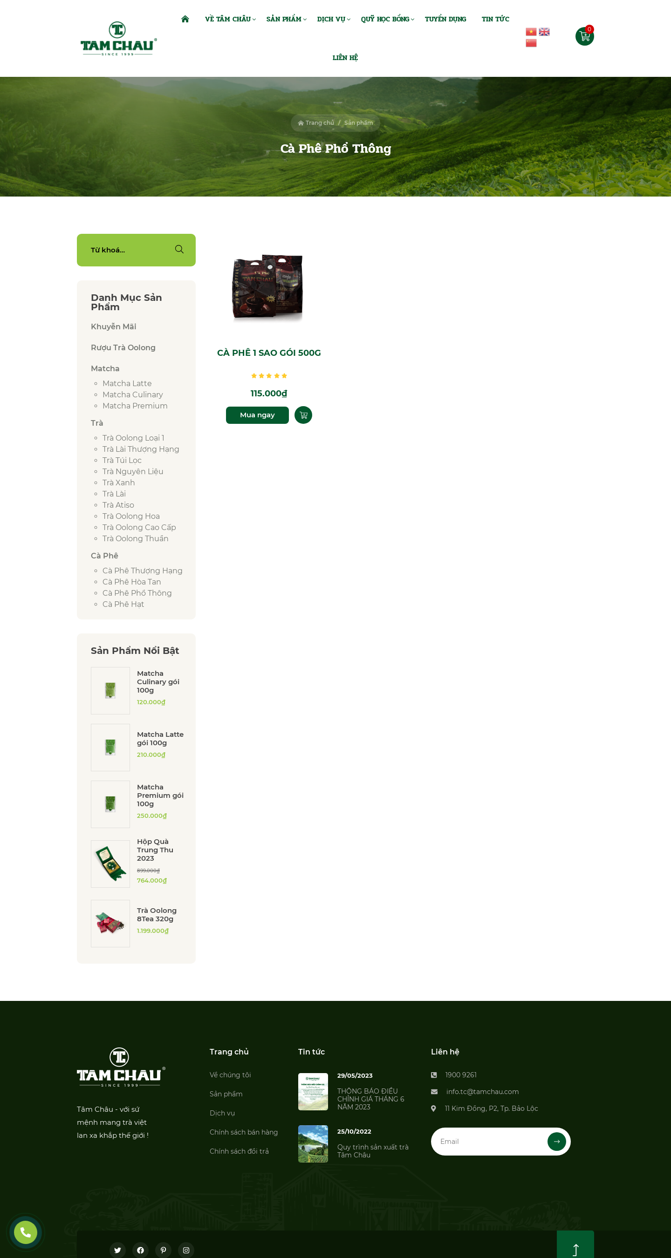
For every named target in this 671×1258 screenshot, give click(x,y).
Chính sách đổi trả (239, 1151)
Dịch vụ (222, 1113)
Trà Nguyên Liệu (133, 471)
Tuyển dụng (445, 19)
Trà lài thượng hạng (141, 449)
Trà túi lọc (122, 460)
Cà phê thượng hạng (143, 570)
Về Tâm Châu (228, 19)
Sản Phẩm (284, 19)
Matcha (105, 368)
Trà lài (114, 494)
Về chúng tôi (230, 1075)
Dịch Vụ (331, 19)
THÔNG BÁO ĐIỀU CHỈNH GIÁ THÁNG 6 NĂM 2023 (370, 1099)
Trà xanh (119, 482)
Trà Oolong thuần (136, 538)
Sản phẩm (226, 1094)
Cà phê (104, 555)
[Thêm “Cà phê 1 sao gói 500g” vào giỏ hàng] (303, 415)
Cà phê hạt (123, 604)
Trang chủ (316, 122)
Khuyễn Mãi (114, 326)
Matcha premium (135, 405)
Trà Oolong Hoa (131, 516)
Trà (97, 423)
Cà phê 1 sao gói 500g (269, 353)
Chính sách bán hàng (244, 1132)
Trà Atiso (118, 505)
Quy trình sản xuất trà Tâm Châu (373, 1151)
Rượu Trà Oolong (123, 347)
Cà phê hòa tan (132, 582)
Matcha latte (127, 383)
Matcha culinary (133, 394)
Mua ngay (257, 414)
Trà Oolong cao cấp (139, 527)
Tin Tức (495, 19)
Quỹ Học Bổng (385, 19)
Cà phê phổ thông (137, 593)
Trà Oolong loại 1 (133, 438)
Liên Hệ (345, 57)
